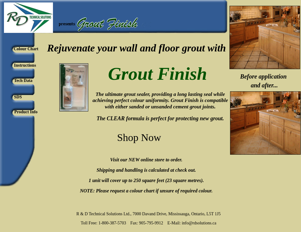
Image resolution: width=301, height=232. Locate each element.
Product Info (25, 112)
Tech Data (23, 80)
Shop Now (139, 137)
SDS (18, 97)
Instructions (25, 65)
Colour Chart (26, 49)
